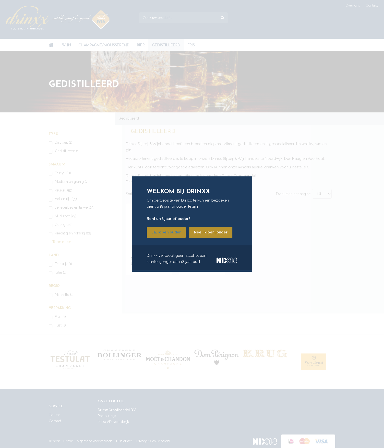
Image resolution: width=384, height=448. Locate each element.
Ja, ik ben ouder (166, 232)
